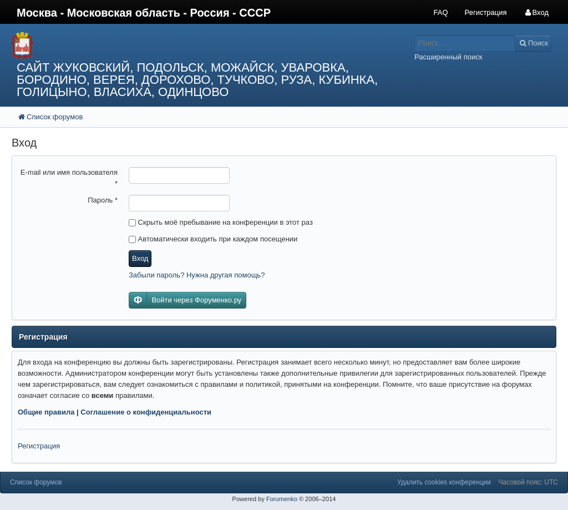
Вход (140, 258)
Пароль (103, 200)
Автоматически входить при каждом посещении (213, 239)
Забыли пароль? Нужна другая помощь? (197, 275)
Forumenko (281, 499)
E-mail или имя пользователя (69, 178)
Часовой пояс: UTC (528, 482)
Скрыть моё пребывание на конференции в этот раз (221, 222)
